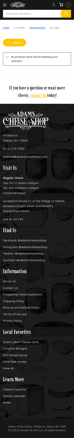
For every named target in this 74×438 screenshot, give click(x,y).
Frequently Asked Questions (22, 294)
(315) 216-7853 (14, 148)
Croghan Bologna (15, 348)
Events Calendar (14, 396)
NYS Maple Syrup (15, 355)
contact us (38, 95)
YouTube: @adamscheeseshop (24, 260)
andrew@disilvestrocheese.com (25, 157)
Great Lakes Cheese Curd (20, 342)
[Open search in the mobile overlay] (37, 14)
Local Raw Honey (15, 361)
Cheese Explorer (14, 389)
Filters (14, 42)
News (7, 402)
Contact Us (10, 288)
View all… (9, 368)
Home (6, 27)
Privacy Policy (12, 320)
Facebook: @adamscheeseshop (25, 240)
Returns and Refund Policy (21, 307)
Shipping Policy (13, 301)
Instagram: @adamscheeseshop (25, 247)
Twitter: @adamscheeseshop (23, 253)
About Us (9, 281)
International (37, 27)
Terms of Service (15, 314)
